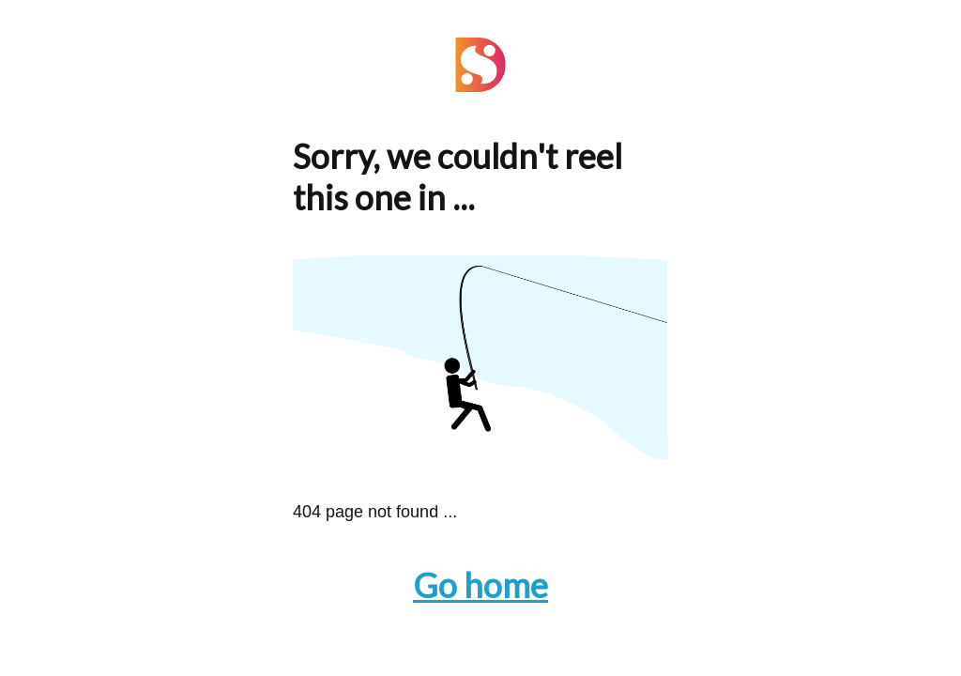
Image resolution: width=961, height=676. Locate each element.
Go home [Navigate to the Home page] (480, 585)
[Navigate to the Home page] (480, 86)
